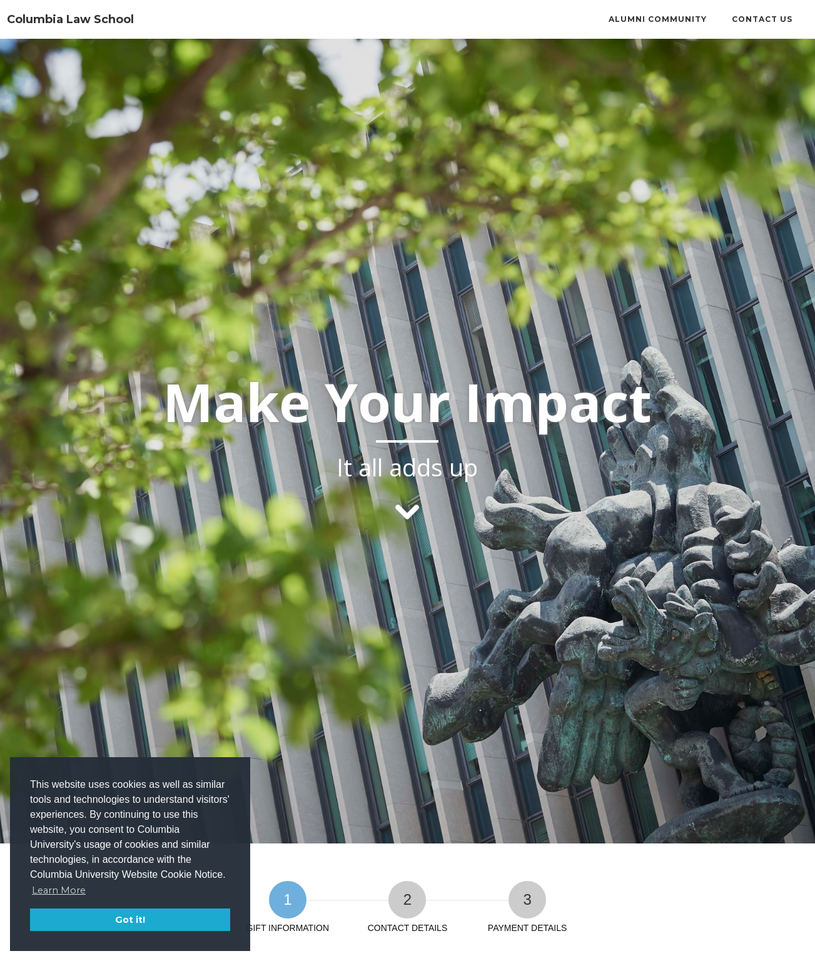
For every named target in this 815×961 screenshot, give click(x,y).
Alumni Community (658, 19)
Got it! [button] (130, 919)
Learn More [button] (59, 890)
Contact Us (762, 19)
